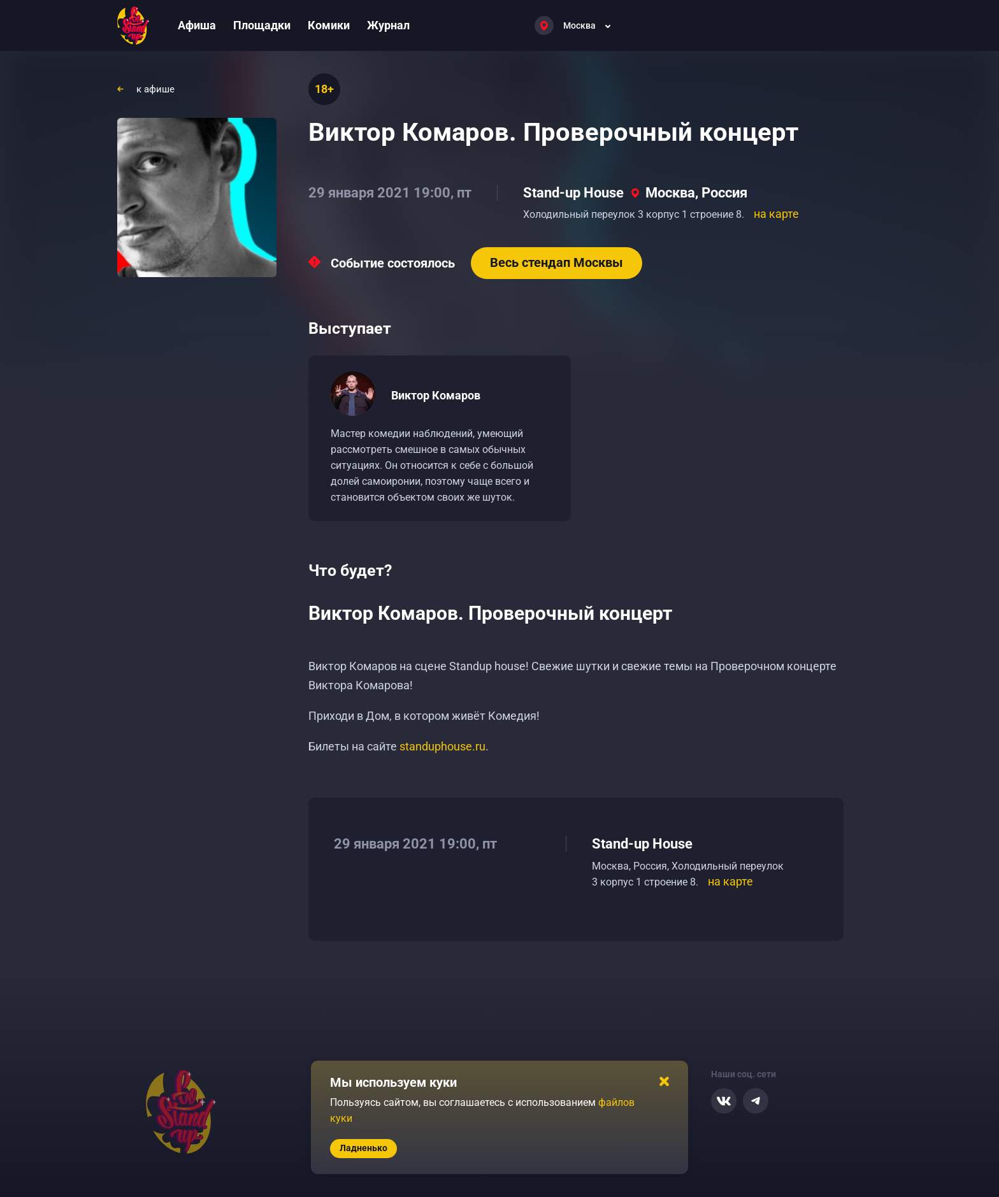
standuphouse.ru (442, 746)
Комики (329, 25)
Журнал (388, 25)
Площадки (262, 25)
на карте (776, 213)
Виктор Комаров (435, 395)
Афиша (197, 25)
